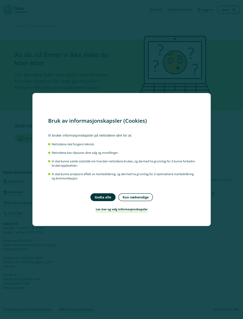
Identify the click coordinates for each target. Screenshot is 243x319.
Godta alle (102, 197)
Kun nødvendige (135, 197)
